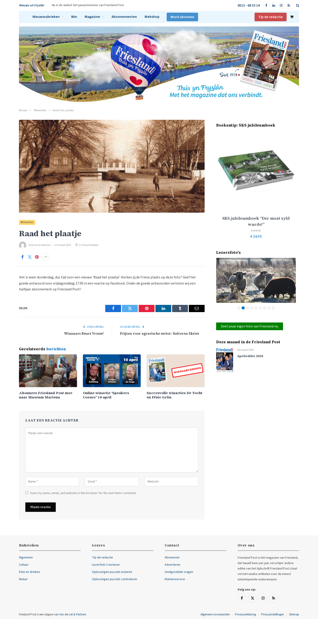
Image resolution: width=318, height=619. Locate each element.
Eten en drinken (29, 572)
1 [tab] (239, 308)
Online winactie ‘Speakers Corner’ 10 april (106, 395)
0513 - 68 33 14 (249, 5)
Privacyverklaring (245, 614)
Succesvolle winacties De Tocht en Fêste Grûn (174, 395)
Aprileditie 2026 (250, 356)
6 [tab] (260, 308)
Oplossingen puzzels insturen (112, 572)
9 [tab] (273, 308)
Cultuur (23, 565)
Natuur (23, 579)
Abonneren (172, 557)
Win (74, 16)
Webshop (152, 16)
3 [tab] (247, 308)
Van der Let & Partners (72, 614)
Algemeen (26, 557)
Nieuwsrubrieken (46, 16)
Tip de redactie (270, 16)
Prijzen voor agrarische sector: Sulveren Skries (159, 333)
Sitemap (294, 614)
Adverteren (172, 565)
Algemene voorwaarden (215, 614)
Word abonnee (182, 16)
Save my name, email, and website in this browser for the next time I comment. (83, 493)
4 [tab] (252, 308)
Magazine (92, 16)
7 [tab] (264, 308)
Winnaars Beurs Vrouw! (84, 333)
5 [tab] (256, 308)
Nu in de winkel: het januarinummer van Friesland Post (88, 5)
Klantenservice (175, 579)
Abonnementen (124, 16)
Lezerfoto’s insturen (106, 565)
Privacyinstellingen (272, 614)
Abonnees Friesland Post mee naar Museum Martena (45, 395)
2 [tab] (243, 308)
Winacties (27, 222)
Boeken (256, 230)
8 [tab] (269, 308)
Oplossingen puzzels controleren (114, 579)
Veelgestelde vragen (179, 572)
